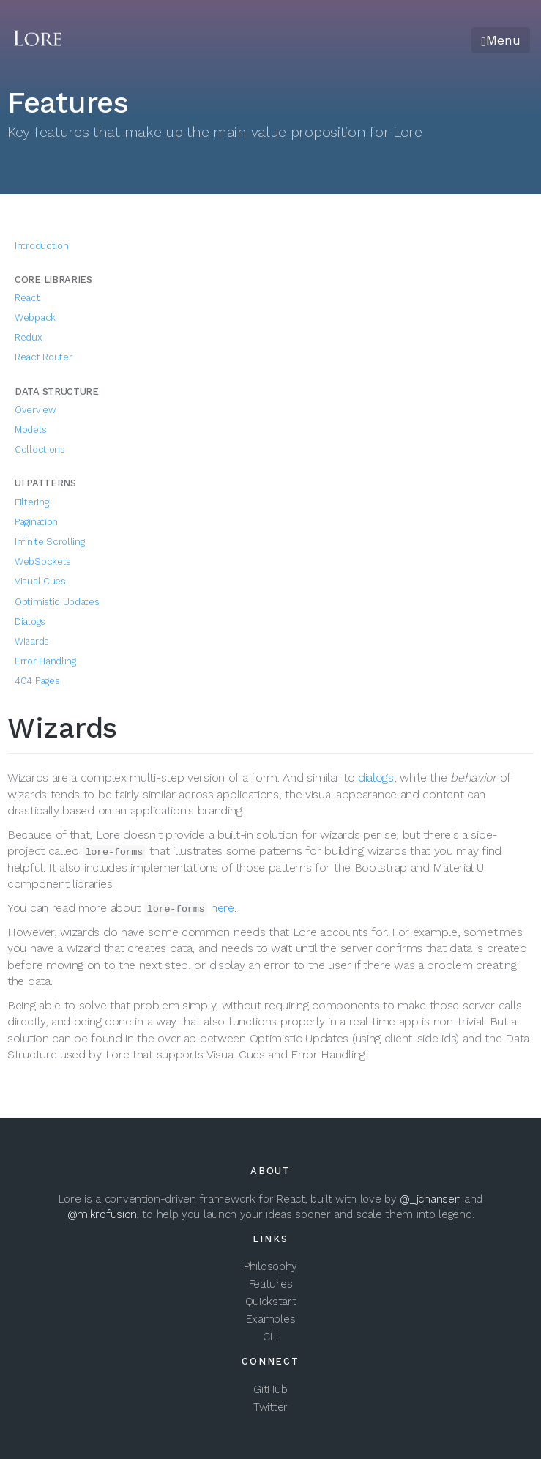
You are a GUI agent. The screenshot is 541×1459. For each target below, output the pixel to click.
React (27, 297)
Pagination (36, 521)
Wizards (32, 641)
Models (30, 429)
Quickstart (270, 1301)
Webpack (35, 317)
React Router (43, 357)
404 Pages (37, 680)
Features (271, 1284)
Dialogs (30, 621)
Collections (40, 449)
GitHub (270, 1389)
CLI (270, 1336)
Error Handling (45, 661)
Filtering (31, 502)
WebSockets (43, 561)
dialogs (376, 777)
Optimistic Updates (57, 601)
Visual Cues (40, 581)
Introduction (41, 245)
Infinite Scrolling (50, 541)
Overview (35, 409)
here (222, 908)
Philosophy (270, 1266)
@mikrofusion (102, 1214)
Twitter (270, 1407)
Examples (271, 1319)
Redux (28, 337)
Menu (501, 40)
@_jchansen (430, 1199)
